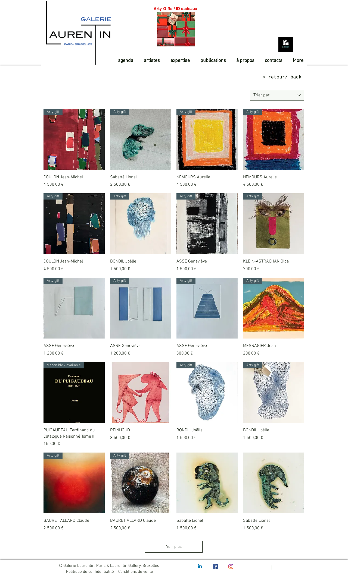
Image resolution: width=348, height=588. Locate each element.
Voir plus (174, 546)
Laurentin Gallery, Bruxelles (135, 565)
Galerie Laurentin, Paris (84, 565)
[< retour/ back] (276, 77)
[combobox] (277, 95)
